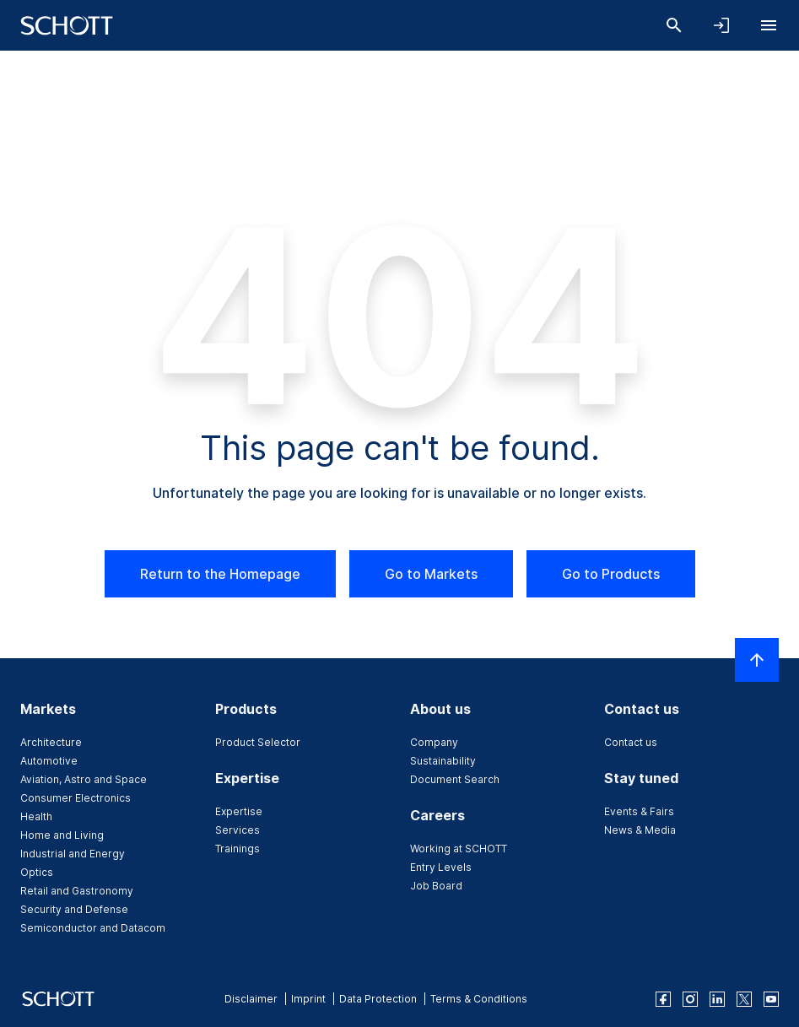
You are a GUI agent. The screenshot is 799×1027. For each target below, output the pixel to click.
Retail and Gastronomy (76, 890)
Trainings (237, 848)
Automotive (49, 760)
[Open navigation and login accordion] (721, 25)
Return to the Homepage (220, 573)
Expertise (238, 811)
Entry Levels (441, 867)
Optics (36, 872)
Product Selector (257, 742)
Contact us (630, 742)
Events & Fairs (639, 811)
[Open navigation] (769, 25)
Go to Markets (431, 573)
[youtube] (771, 999)
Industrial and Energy (72, 853)
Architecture (51, 742)
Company (434, 742)
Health (36, 816)
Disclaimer (251, 998)
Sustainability (443, 760)
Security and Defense (74, 909)
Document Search (454, 779)
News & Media (640, 830)
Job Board (436, 885)
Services (237, 830)
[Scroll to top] (757, 660)
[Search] (674, 25)
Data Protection (378, 998)
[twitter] (744, 999)
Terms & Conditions (478, 998)
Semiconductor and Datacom (92, 928)
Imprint (308, 998)
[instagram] (690, 999)
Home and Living (62, 835)
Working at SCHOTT (458, 848)
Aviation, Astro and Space (83, 779)
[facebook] (663, 999)
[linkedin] (717, 999)
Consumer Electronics (75, 798)
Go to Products (611, 573)
